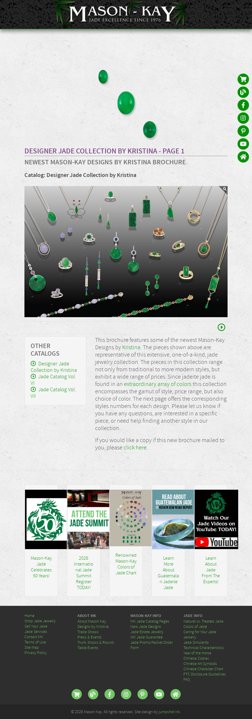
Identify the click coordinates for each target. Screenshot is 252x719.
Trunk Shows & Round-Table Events (96, 645)
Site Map (31, 647)
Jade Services (35, 631)
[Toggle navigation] (243, 14)
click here (135, 447)
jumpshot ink (169, 711)
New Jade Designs (145, 626)
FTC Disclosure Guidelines (204, 674)
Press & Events (89, 637)
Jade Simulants (196, 642)
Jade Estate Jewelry (146, 631)
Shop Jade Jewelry (40, 620)
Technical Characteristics (203, 647)
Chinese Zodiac (196, 658)
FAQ (186, 679)
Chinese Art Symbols (200, 663)
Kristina (131, 347)
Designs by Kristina (93, 626)
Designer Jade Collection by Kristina (54, 366)
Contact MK (33, 636)
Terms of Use (35, 642)
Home (29, 615)
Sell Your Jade (35, 626)
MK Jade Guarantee (146, 637)
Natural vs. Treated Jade (203, 621)
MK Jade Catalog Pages (149, 621)
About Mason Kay (91, 621)
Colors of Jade (195, 626)
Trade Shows (88, 631)
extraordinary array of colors (157, 384)
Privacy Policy (35, 652)
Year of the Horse (197, 653)
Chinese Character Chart (203, 668)
